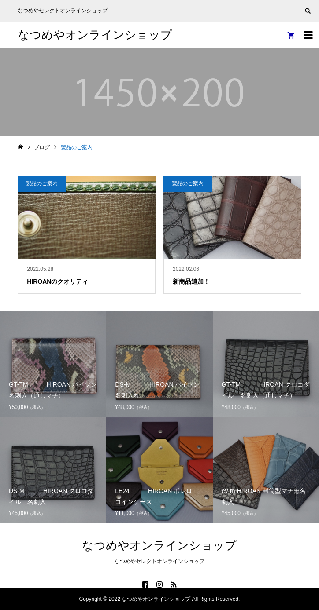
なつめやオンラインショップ (95, 34)
